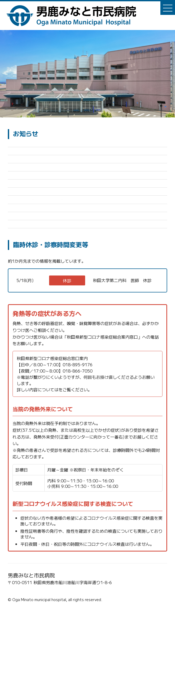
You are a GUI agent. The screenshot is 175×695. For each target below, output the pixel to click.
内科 (43, 359)
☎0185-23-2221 (26, 674)
